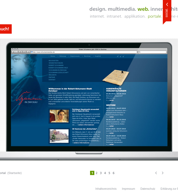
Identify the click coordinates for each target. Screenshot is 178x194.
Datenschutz (147, 188)
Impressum (128, 188)
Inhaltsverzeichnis (105, 188)
